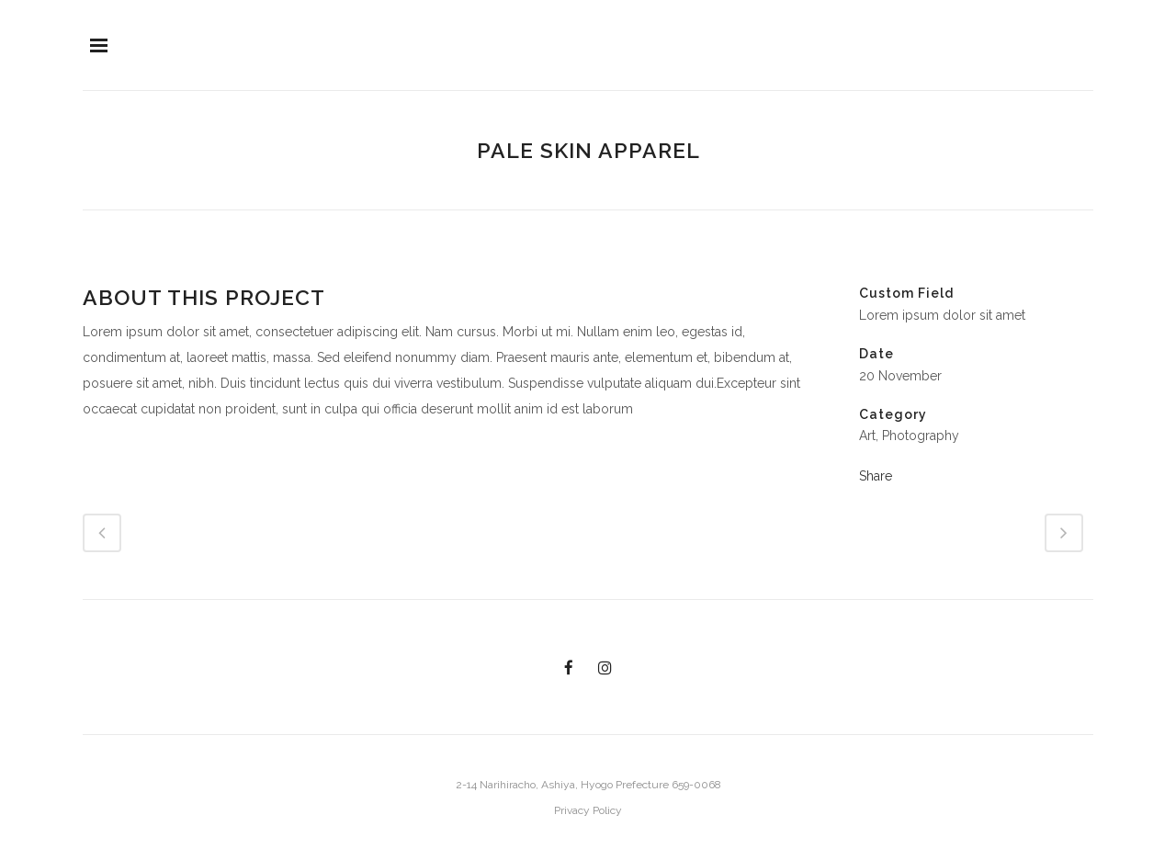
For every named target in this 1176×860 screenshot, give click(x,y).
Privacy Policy (588, 810)
